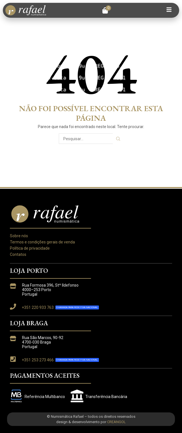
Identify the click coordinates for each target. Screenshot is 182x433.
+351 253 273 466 (38, 360)
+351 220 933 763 (38, 307)
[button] (107, 10)
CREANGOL (116, 422)
